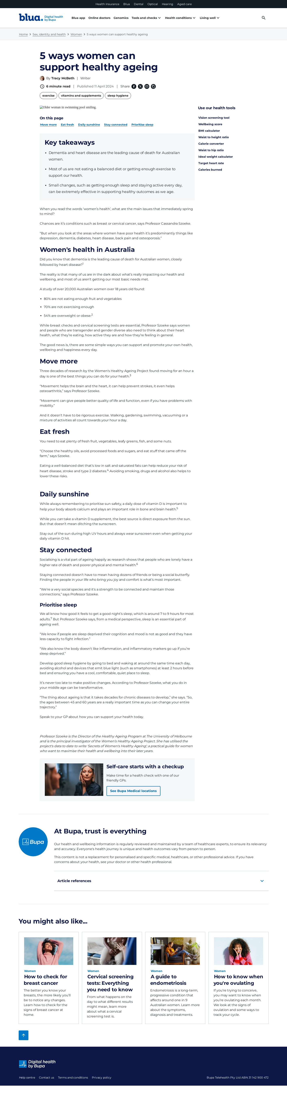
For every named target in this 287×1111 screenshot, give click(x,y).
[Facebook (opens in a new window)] (133, 86)
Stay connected (115, 121)
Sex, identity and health (49, 34)
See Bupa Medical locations (133, 787)
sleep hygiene (117, 95)
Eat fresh (67, 121)
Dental (138, 4)
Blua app (78, 18)
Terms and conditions (34, 1093)
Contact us (26, 1083)
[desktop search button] (263, 18)
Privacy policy (28, 1103)
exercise (48, 95)
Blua (126, 4)
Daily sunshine (89, 121)
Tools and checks (147, 17)
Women (76, 34)
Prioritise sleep (142, 121)
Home (23, 34)
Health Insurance (107, 4)
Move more (48, 121)
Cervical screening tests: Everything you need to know (110, 979)
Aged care (184, 4)
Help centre (27, 1074)
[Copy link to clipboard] (152, 86)
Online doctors (99, 18)
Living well (210, 17)
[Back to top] (23, 1032)
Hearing (167, 4)
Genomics (121, 18)
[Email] (146, 86)
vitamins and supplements (81, 95)
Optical (152, 4)
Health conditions (181, 17)
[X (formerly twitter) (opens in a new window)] (140, 86)
